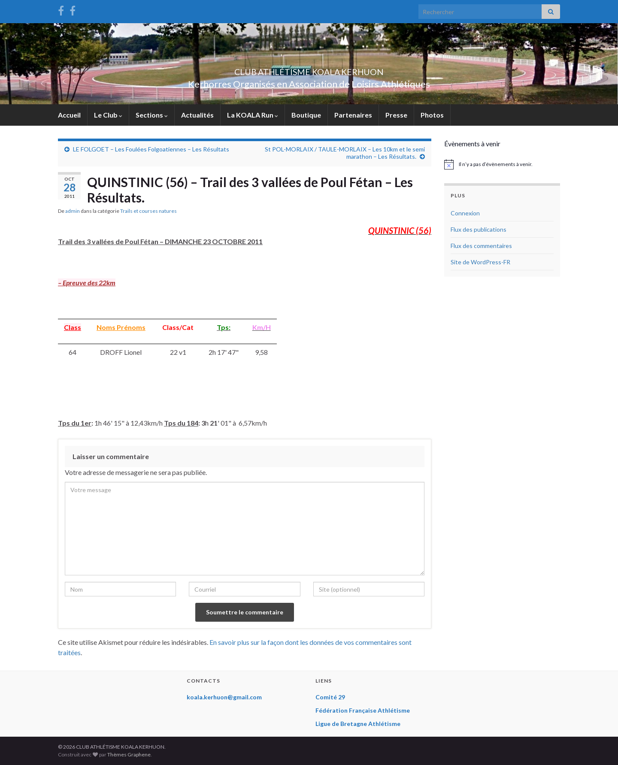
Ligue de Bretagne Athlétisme (357, 723)
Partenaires (353, 115)
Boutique (306, 115)
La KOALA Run (252, 115)
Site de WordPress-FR (480, 262)
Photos (432, 115)
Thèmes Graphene (129, 754)
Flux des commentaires (481, 245)
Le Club (108, 115)
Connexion (465, 213)
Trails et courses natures (148, 211)
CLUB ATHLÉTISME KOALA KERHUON (309, 69)
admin (72, 211)
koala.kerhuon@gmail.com (224, 697)
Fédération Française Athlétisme (362, 710)
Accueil (69, 115)
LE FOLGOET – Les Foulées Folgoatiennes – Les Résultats (151, 149)
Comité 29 (330, 697)
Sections (152, 115)
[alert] (502, 164)
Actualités (197, 115)
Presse (396, 115)
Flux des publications (478, 229)
